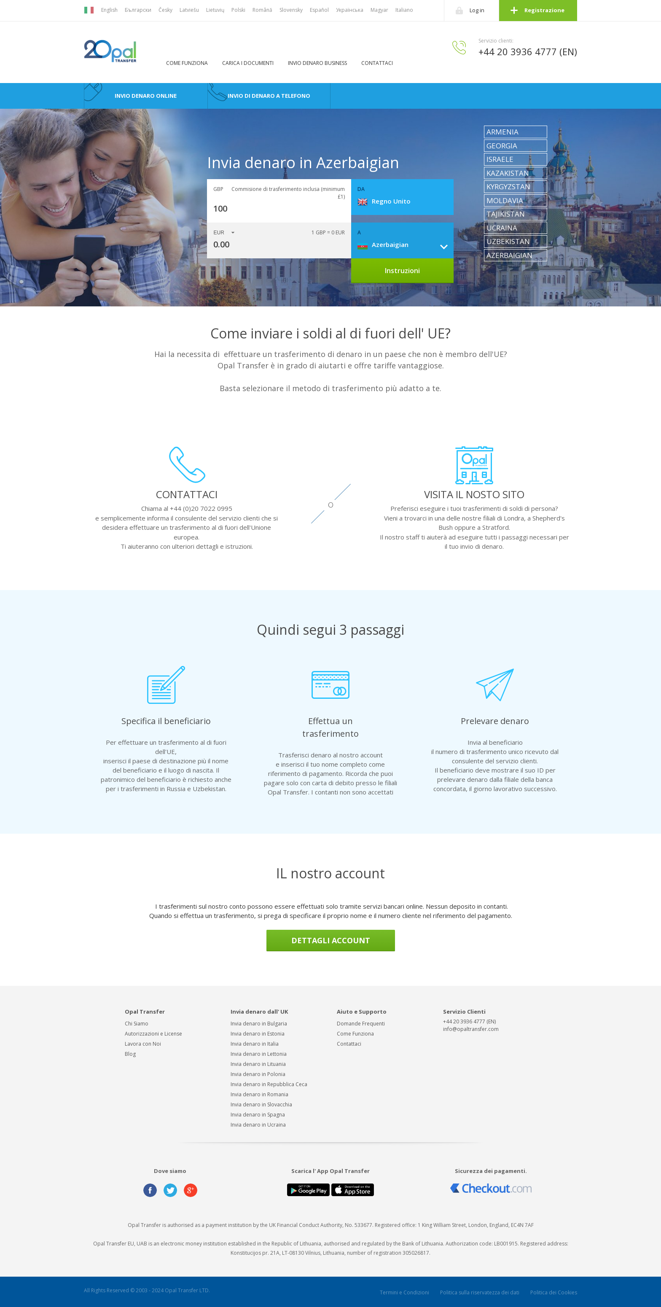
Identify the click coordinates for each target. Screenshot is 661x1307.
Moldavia (504, 200)
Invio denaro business (317, 63)
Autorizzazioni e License (153, 1033)
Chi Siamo (136, 1023)
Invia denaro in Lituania (258, 1064)
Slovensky (291, 9)
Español (319, 9)
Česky (165, 9)
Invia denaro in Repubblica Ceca (269, 1084)
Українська (349, 9)
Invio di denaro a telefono (269, 95)
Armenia (502, 132)
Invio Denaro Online (146, 95)
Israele (499, 159)
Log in (477, 10)
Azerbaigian (509, 255)
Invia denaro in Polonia (258, 1074)
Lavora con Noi (143, 1043)
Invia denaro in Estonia (258, 1033)
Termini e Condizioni (404, 1292)
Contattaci (377, 63)
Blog (130, 1053)
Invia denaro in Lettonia (259, 1053)
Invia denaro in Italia (255, 1043)
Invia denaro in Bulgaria (259, 1023)
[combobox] (405, 201)
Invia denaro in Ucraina (258, 1124)
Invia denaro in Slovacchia (261, 1104)
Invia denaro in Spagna (258, 1114)
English (109, 9)
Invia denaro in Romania (259, 1094)
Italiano (404, 9)
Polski (238, 9)
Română (262, 9)
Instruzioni (402, 270)
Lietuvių (215, 9)
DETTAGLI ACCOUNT (330, 940)
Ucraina (501, 228)
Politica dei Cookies (553, 1292)
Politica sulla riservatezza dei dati (479, 1292)
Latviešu (189, 9)
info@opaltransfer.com (471, 1029)
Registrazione (544, 10)
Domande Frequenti (361, 1023)
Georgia (501, 145)
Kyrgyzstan (508, 186)
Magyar (379, 9)
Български (138, 9)
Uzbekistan (508, 241)
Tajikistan (505, 214)
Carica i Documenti (248, 63)
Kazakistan (507, 173)
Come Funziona (187, 63)
